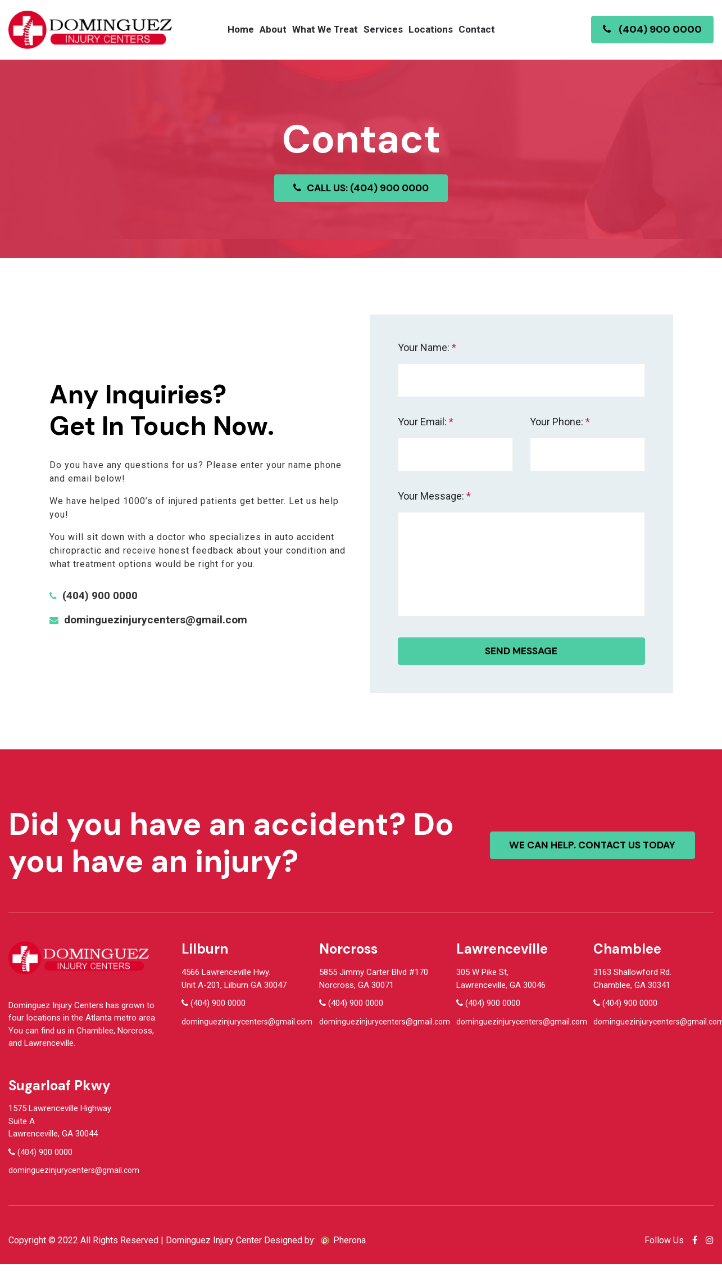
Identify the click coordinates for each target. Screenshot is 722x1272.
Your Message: (434, 496)
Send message (521, 659)
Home (241, 29)
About (273, 29)
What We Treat (325, 29)
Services (383, 29)
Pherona (349, 1248)
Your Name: (427, 347)
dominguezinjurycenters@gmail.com (158, 624)
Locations (430, 29)
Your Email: (425, 422)
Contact (476, 29)
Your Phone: (560, 422)
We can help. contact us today (596, 853)
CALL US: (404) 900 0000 (361, 188)
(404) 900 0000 (652, 29)
